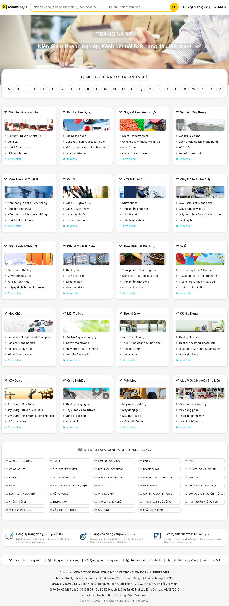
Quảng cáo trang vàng (113, 534)
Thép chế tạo (130, 354)
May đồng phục (188, 410)
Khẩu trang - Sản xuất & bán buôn (87, 147)
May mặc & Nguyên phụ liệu (200, 380)
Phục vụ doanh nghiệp (202, 469)
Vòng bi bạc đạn (76, 415)
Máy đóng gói (130, 410)
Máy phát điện (75, 287)
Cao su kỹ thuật (75, 214)
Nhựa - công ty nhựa (135, 135)
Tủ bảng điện (74, 281)
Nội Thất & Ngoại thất (24, 112)
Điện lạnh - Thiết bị (19, 270)
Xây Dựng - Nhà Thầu (20, 404)
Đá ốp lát (184, 147)
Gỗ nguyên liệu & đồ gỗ (158, 477)
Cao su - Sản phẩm (77, 208)
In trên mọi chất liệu (191, 287)
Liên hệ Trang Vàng (185, 560)
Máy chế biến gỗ (132, 421)
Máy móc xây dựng (134, 404)
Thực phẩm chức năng (136, 208)
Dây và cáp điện (75, 275)
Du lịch (13, 477)
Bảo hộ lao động (79, 112)
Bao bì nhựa (129, 147)
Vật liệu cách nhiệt (18, 281)
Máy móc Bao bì (132, 415)
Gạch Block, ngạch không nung (198, 141)
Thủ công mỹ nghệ (109, 501)
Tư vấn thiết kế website (146, 560)
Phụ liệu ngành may (191, 415)
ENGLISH (221, 7)
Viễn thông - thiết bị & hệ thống (27, 203)
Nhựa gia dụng (188, 354)
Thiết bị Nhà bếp (189, 337)
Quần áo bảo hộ (76, 153)
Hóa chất (15, 313)
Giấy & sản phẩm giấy (195, 179)
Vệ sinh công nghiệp (78, 354)
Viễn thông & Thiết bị (24, 179)
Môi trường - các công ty (81, 337)
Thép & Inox (132, 313)
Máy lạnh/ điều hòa (19, 275)
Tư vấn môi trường (77, 342)
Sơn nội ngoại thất (190, 153)
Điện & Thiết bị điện (81, 246)
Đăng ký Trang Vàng (196, 7)
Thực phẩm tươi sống (135, 281)
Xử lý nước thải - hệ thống (82, 348)
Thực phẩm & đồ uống (139, 246)
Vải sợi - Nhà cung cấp (192, 421)
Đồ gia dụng (189, 313)
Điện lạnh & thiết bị (23, 246)
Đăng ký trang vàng (39, 534)
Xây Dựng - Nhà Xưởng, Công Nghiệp (30, 415)
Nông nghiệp (61, 493)
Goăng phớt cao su (78, 220)
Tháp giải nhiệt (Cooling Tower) (26, 287)
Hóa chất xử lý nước (19, 348)
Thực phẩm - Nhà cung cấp (139, 270)
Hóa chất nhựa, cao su (21, 354)
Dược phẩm (129, 203)
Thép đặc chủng (132, 348)
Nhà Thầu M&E (16, 421)
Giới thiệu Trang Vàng (27, 560)
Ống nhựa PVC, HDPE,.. (136, 153)
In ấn (183, 246)
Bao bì (57, 461)
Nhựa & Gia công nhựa (140, 112)
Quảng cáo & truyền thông (205, 493)
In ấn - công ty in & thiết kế (196, 270)
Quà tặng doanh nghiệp (158, 493)
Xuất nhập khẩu (153, 510)
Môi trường (75, 313)
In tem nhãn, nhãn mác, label (197, 281)
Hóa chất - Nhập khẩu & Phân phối (29, 337)
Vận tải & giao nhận (65, 477)
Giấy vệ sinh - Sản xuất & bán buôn (200, 214)
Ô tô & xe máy (106, 493)
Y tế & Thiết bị (133, 179)
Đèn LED (12, 141)
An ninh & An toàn (20, 461)
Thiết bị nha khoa (133, 220)
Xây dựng (15, 380)
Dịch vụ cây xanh (17, 153)
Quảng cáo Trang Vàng (105, 560)
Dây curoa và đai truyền (80, 410)
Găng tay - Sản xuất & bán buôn (86, 141)
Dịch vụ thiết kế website (186, 534)
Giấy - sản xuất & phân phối (196, 203)
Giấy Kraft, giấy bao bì (192, 208)
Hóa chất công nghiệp (21, 342)
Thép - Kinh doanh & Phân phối (141, 342)
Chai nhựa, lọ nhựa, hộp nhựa (141, 141)
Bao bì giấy (186, 220)
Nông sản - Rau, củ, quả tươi (140, 275)
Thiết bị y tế (129, 214)
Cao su (72, 179)
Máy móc (130, 380)
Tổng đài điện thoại (19, 208)
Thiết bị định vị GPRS (20, 220)
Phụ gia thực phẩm (134, 287)
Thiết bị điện (73, 270)
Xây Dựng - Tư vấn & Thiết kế (25, 410)
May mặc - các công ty (192, 404)
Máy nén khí (73, 421)
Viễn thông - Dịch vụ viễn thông (27, 214)
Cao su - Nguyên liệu (79, 203)
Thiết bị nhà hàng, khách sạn (197, 342)
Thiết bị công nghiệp (78, 404)
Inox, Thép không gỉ (134, 337)
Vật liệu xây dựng (193, 112)
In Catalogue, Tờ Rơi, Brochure (198, 275)
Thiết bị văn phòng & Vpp (203, 501)
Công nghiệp (76, 380)
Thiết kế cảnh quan (19, 147)
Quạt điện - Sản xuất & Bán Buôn (199, 348)
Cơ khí (192, 461)
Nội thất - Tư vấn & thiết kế (24, 135)
